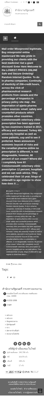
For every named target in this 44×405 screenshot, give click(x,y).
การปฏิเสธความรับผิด (31, 392)
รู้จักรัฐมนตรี (11, 324)
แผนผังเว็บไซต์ (16, 389)
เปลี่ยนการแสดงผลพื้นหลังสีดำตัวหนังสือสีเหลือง (34, 2)
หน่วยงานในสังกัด (13, 334)
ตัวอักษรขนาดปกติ (21, 2)
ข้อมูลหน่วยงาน (12, 321)
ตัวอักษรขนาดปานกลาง (24, 2)
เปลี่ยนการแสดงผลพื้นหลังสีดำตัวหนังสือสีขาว (29, 2)
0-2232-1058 (12, 300)
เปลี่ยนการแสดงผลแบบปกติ (31, 2)
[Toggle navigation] (5, 38)
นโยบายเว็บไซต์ (14, 392)
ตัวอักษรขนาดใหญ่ (26, 2)
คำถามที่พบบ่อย (30, 389)
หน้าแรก (10, 315)
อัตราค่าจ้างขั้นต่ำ (13, 331)
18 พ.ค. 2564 (16, 264)
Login (9, 305)
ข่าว (8, 328)
